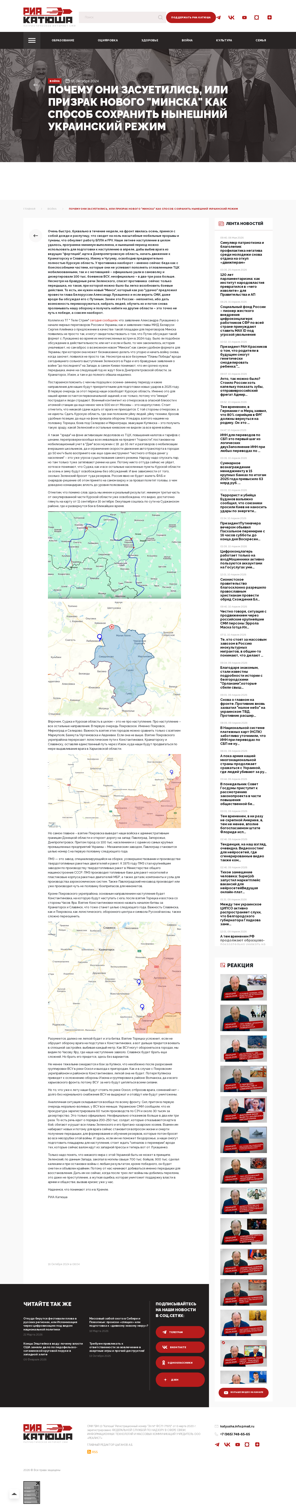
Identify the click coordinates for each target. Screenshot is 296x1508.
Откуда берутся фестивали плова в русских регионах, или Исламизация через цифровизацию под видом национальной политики (53, 1325)
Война (187, 40)
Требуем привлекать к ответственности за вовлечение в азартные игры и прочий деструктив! (118, 1352)
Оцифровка (108, 40)
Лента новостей (235, 231)
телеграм (172, 1332)
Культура (224, 40)
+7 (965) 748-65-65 (235, 1434)
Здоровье (149, 40)
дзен (170, 1380)
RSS (95, 1451)
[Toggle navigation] (32, 40)
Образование (63, 40)
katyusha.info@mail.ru (237, 1426)
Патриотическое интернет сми (49, 26)
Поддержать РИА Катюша (191, 17)
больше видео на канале (240, 1389)
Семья (261, 40)
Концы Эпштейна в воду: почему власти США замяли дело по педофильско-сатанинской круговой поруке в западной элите (52, 1352)
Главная (29, 208)
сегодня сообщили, (104, 320)
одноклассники (178, 1362)
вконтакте (174, 1347)
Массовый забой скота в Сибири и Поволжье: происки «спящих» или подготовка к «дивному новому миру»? (118, 1325)
